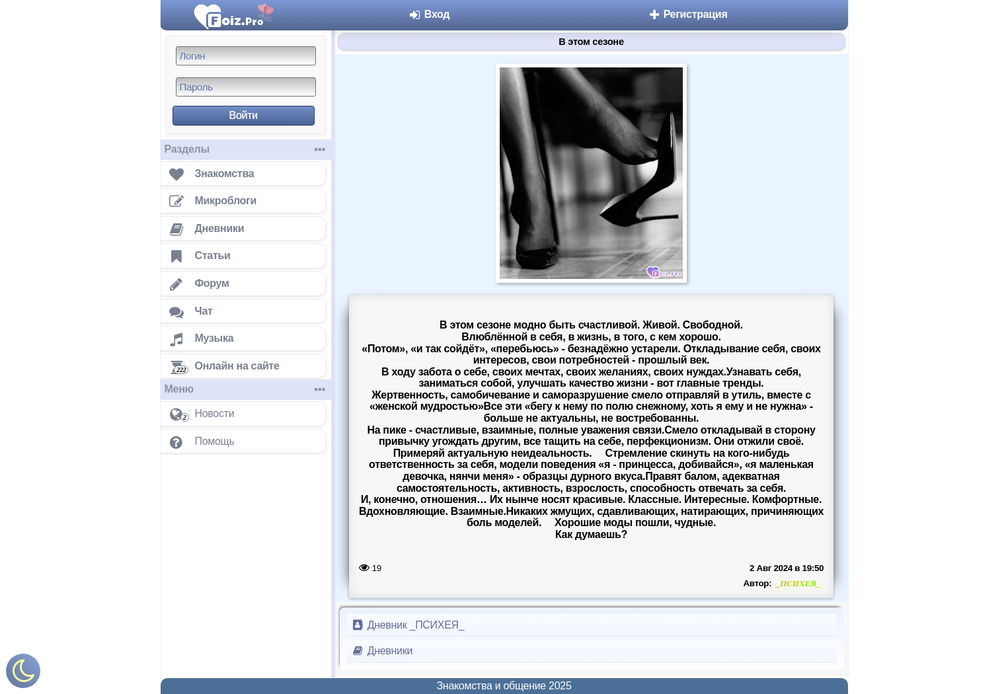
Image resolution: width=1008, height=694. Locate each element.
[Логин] (246, 55)
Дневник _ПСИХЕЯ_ (408, 625)
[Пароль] (246, 86)
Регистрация (688, 14)
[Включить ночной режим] (23, 674)
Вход (429, 14)
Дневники (382, 650)
